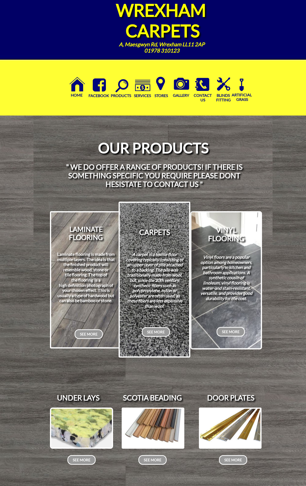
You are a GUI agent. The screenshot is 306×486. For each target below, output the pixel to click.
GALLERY (181, 95)
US (202, 100)
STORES (161, 95)
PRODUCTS (121, 95)
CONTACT (203, 95)
